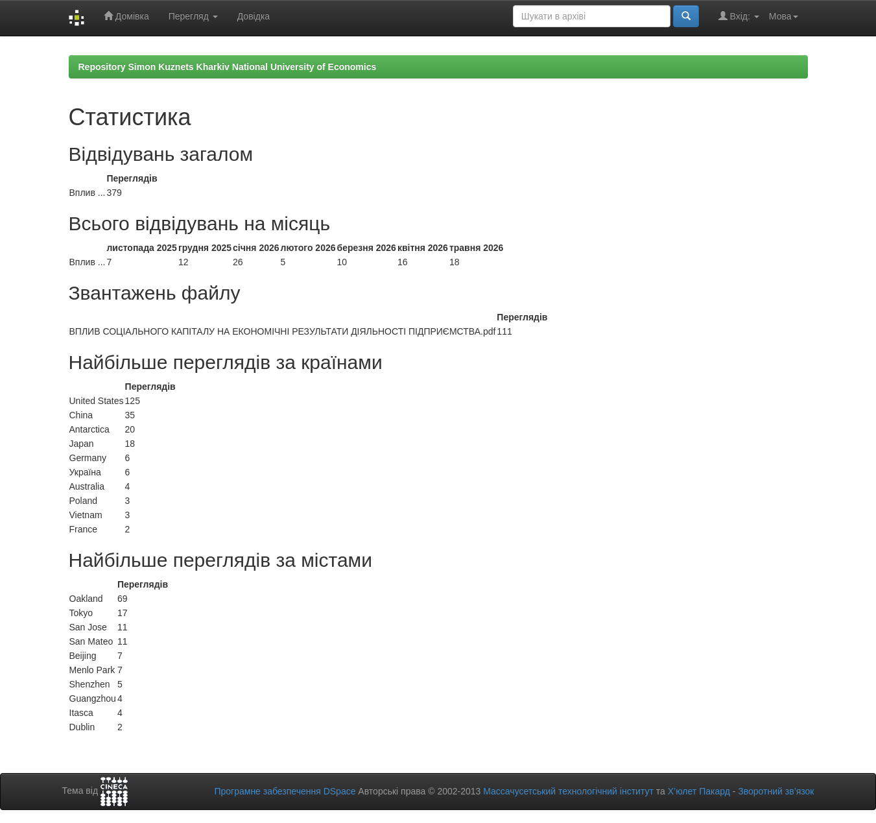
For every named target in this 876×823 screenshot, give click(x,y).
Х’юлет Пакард (699, 791)
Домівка (126, 15)
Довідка (253, 16)
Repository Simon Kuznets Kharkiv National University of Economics (227, 67)
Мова (783, 16)
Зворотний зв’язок (776, 791)
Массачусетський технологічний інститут (568, 791)
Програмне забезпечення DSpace (284, 791)
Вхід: (738, 15)
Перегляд (193, 16)
